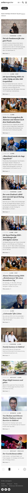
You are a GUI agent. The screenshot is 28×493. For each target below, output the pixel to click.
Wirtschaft (13, 377)
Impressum (9, 483)
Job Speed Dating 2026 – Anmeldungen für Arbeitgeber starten (12, 237)
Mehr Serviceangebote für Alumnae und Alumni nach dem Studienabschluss (13, 120)
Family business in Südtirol (13, 347)
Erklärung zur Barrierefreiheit (16, 485)
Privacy (16, 483)
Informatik (13, 413)
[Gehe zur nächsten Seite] (24, 469)
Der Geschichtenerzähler (12, 454)
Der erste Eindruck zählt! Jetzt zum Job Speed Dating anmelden (13, 197)
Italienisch (3, 15)
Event (16, 74)
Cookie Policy (4, 485)
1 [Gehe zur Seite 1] (9, 469)
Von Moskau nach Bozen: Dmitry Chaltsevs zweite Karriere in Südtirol (13, 418)
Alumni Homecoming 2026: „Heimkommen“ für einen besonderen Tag (13, 278)
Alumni (4, 8)
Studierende (13, 35)
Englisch (23, 13)
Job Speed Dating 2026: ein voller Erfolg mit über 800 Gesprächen (13, 79)
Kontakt (3, 483)
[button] (26, 2)
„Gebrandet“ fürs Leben (12, 314)
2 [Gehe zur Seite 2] (18, 469)
